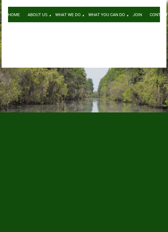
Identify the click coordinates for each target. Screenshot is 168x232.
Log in (154, 31)
